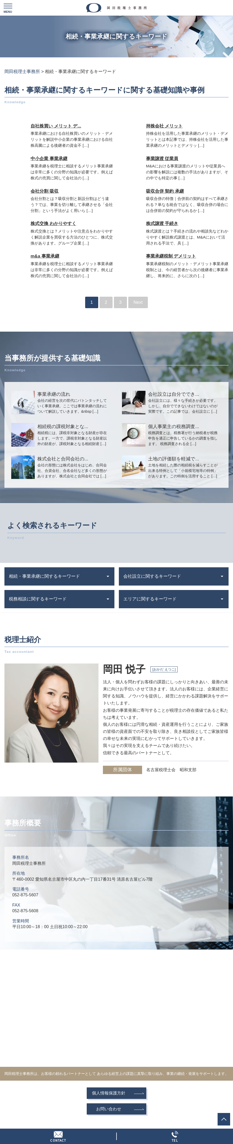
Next (138, 302)
